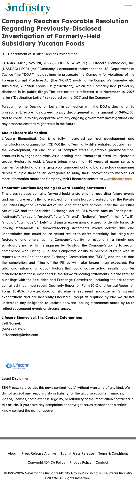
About (12, 453)
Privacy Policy (80, 462)
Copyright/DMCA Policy (46, 462)
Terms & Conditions (113, 453)
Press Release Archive (39, 453)
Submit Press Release (77, 453)
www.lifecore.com (118, 179)
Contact (102, 462)
